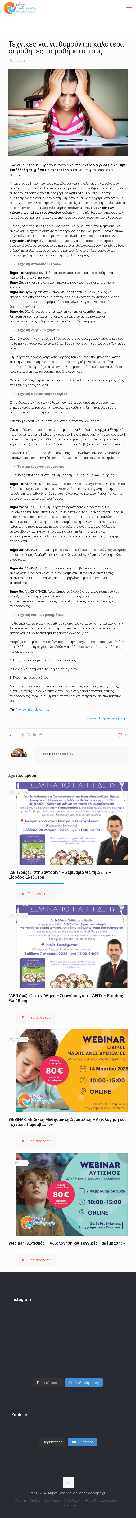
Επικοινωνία (68, 1500)
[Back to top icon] (68, 1477)
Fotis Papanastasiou (57, 754)
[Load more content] (52, 1437)
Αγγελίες (71, 1495)
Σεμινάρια (52, 1495)
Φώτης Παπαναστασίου (100, 1495)
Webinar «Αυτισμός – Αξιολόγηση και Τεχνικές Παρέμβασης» (66, 1243)
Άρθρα (35, 1495)
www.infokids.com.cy (34, 709)
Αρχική (20, 1495)
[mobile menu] (129, 7)
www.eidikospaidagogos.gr (106, 718)
